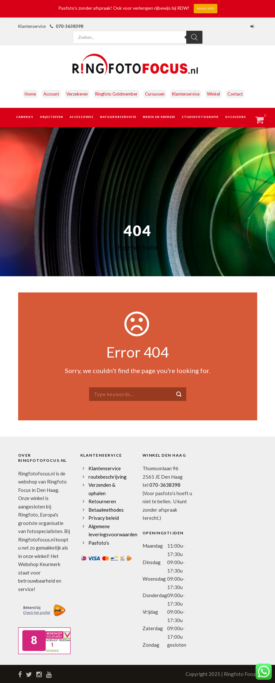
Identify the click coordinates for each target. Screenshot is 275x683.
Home (30, 94)
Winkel (213, 94)
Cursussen (155, 94)
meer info (205, 8)
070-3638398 (69, 26)
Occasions (235, 117)
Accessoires (82, 117)
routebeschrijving (107, 477)
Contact (235, 94)
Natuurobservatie (118, 117)
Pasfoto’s (98, 543)
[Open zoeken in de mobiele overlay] (137, 31)
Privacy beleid (103, 518)
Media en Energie (159, 117)
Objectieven (51, 117)
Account (51, 94)
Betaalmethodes (106, 510)
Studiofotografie (200, 117)
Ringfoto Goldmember (116, 94)
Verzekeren (77, 94)
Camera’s (24, 117)
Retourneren (102, 501)
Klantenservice (186, 94)
